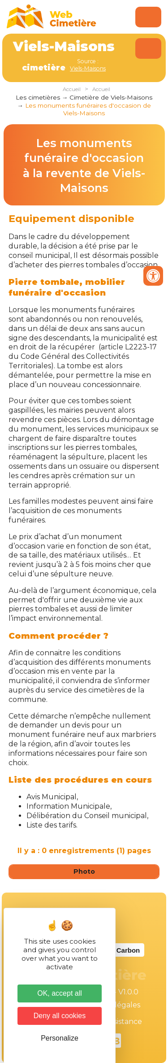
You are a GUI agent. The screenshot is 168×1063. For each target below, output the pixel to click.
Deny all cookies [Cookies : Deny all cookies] (60, 1015)
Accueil (72, 89)
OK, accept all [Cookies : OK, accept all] (59, 993)
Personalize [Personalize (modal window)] (59, 1038)
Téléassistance (116, 1021)
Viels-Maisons (88, 68)
